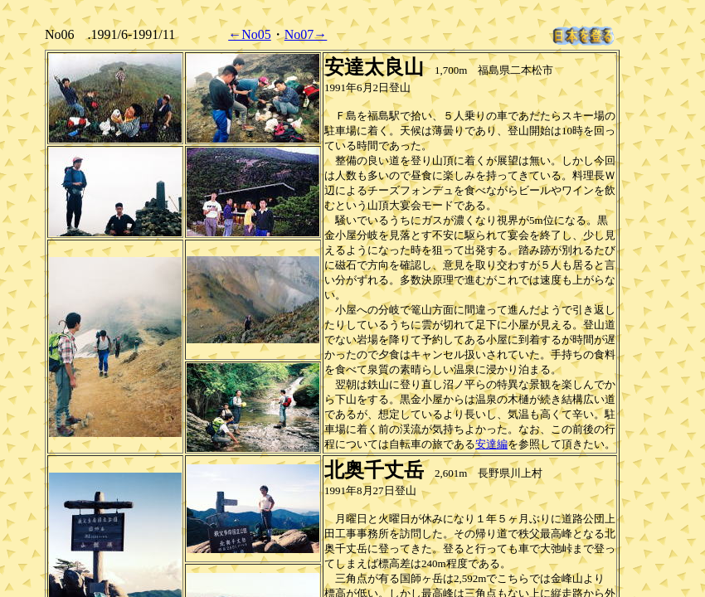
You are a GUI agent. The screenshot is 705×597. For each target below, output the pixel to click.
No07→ (306, 34)
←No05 (249, 34)
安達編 (491, 444)
